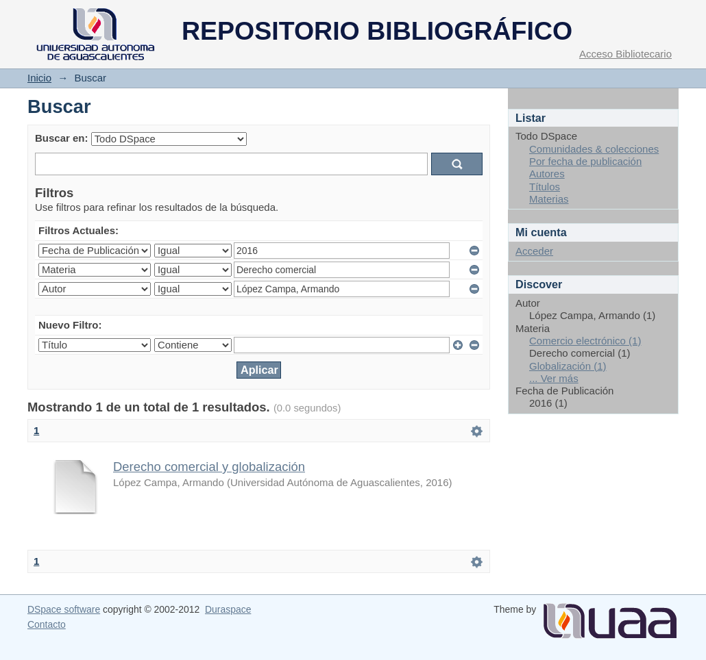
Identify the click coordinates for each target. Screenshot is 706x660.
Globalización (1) (568, 366)
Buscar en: (61, 138)
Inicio (39, 78)
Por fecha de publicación (585, 161)
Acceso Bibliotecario (625, 54)
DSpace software (63, 609)
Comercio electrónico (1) (585, 340)
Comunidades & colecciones (594, 149)
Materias (549, 199)
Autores (547, 173)
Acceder (534, 251)
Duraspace (228, 609)
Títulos (544, 186)
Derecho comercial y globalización (209, 466)
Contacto (46, 624)
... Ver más (554, 378)
